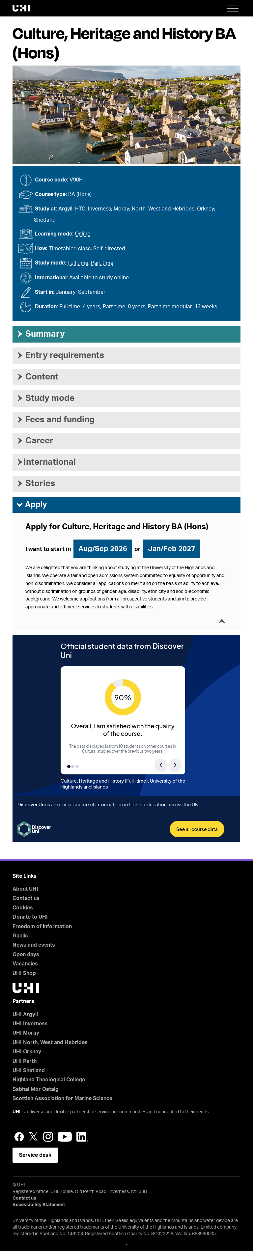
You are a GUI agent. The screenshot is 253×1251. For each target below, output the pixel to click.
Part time (102, 263)
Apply (31, 505)
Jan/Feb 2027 (171, 548)
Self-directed (109, 248)
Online (82, 233)
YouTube (65, 1137)
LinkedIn (82, 1137)
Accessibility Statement (39, 1205)
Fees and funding (55, 419)
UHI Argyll (25, 1014)
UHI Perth (25, 1061)
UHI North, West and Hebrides (50, 1042)
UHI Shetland (29, 1070)
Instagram (48, 1137)
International (46, 462)
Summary (40, 334)
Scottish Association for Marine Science (62, 1098)
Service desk (35, 1155)
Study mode (45, 398)
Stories (35, 483)
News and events (34, 945)
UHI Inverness (30, 1023)
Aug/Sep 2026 (102, 548)
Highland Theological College (49, 1079)
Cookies (23, 907)
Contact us (26, 898)
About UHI (25, 889)
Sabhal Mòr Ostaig (36, 1089)
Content (37, 377)
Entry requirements (60, 355)
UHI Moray (26, 1033)
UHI (16, 1112)
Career (34, 440)
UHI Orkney (27, 1051)
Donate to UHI (30, 917)
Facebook (19, 1137)
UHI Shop (24, 973)
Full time (78, 263)
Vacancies (25, 963)
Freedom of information (42, 926)
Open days (26, 954)
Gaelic (20, 935)
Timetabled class (70, 248)
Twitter (34, 1137)
